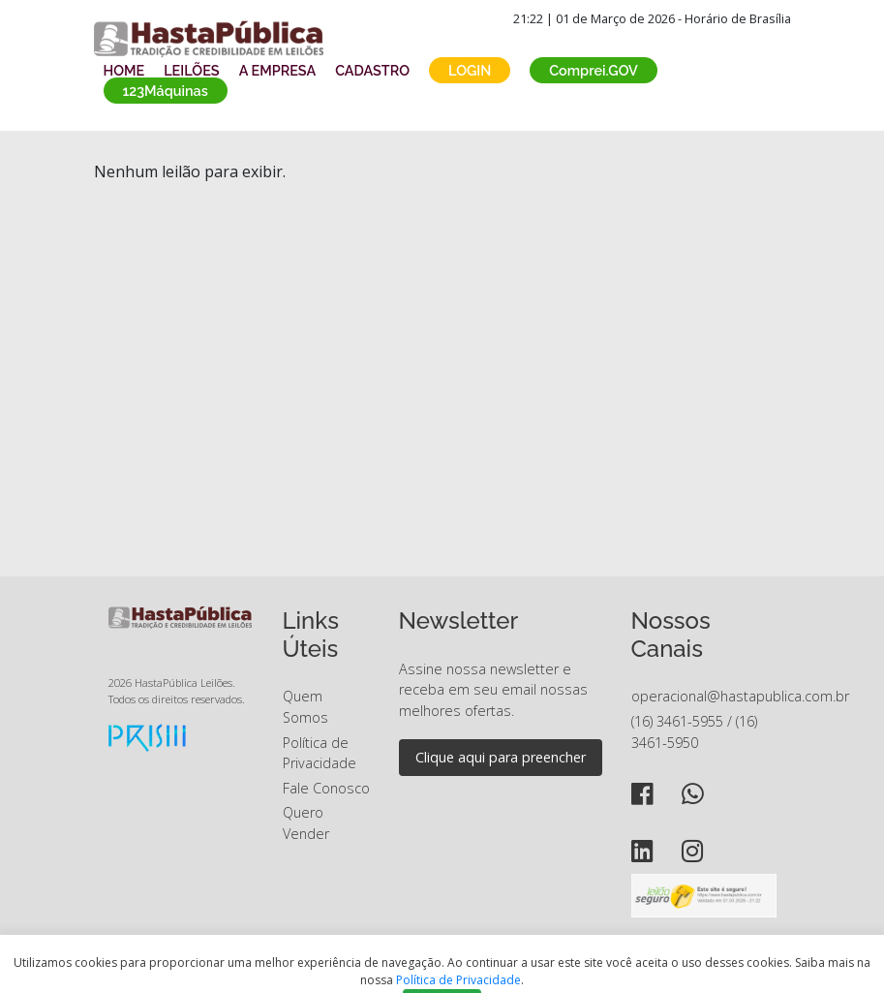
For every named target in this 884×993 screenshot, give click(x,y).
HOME (124, 70)
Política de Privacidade (458, 980)
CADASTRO (372, 70)
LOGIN (469, 70)
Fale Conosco (326, 788)
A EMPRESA (277, 70)
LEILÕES (191, 70)
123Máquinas (165, 90)
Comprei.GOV (593, 70)
